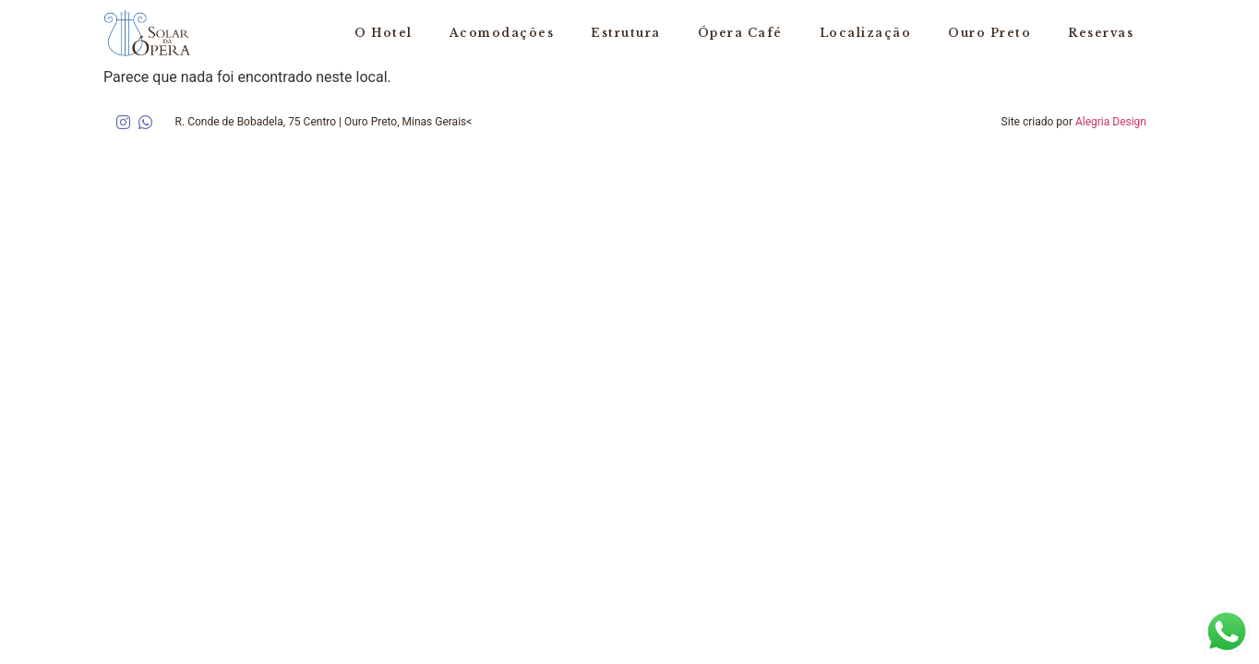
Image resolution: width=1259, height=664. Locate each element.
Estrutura (626, 33)
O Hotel (383, 33)
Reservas (1100, 33)
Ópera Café (740, 33)
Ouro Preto (989, 33)
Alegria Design (1110, 121)
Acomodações (502, 33)
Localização (866, 33)
